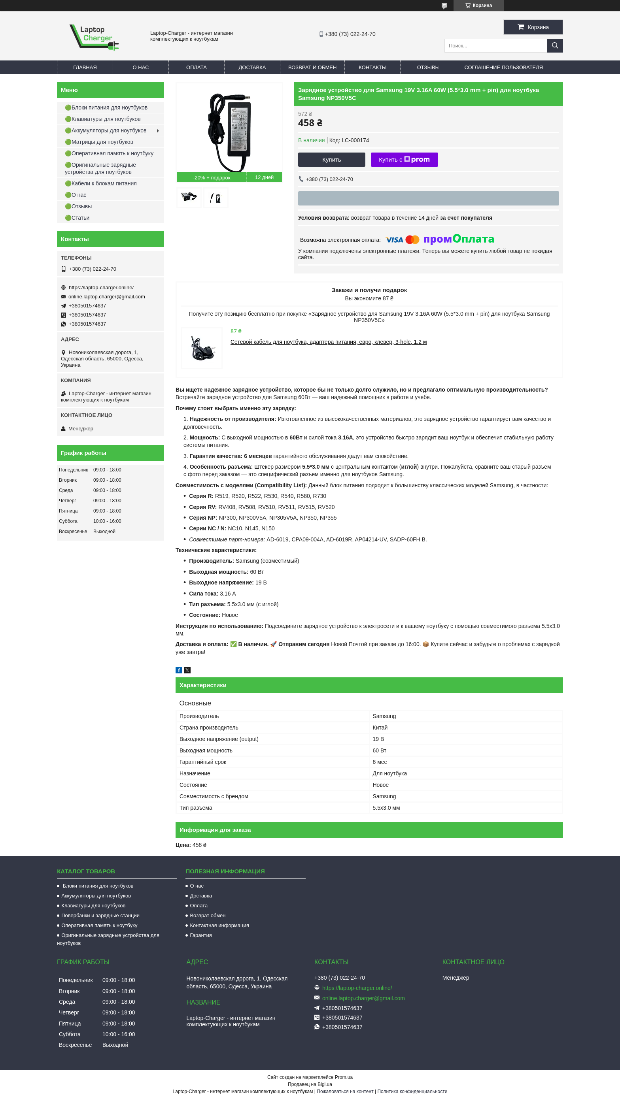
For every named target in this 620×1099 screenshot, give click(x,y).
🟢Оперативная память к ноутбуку (109, 153)
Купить (331, 159)
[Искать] (555, 46)
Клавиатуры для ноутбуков (93, 906)
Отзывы (428, 67)
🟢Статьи (77, 218)
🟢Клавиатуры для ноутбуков (103, 119)
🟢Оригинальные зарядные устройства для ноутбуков (100, 168)
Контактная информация (219, 925)
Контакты (372, 67)
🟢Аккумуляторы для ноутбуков (105, 130)
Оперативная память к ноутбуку (99, 925)
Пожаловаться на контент (345, 1091)
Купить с (404, 159)
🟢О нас (75, 195)
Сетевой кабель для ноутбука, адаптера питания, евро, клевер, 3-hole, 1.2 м (329, 342)
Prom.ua (344, 1077)
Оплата (196, 67)
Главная (85, 67)
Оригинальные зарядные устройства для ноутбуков (108, 939)
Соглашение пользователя (503, 67)
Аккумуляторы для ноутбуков (96, 896)
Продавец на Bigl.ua (310, 1084)
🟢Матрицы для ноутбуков (99, 142)
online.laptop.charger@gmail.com (106, 297)
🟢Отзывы (78, 206)
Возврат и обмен (312, 67)
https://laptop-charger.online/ (101, 287)
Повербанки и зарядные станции (100, 915)
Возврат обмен (207, 915)
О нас (141, 67)
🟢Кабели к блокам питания (101, 183)
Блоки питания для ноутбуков (97, 886)
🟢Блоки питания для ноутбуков (106, 107)
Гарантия (201, 935)
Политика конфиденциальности (412, 1091)
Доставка (252, 67)
